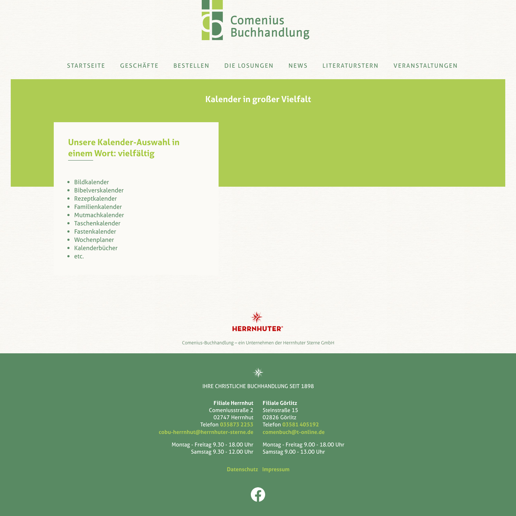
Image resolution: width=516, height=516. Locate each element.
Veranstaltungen (425, 65)
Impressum (275, 469)
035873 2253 (236, 424)
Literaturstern (350, 65)
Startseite (86, 65)
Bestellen (191, 65)
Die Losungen (249, 65)
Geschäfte (139, 65)
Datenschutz (243, 469)
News (298, 65)
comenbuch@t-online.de (294, 432)
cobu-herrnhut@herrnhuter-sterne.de (206, 432)
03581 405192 (300, 424)
